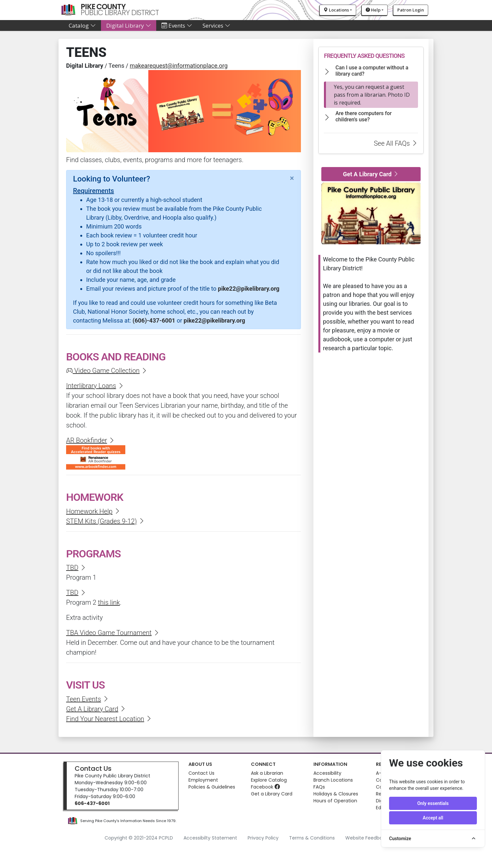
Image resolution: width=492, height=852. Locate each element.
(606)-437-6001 (154, 320)
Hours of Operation (335, 800)
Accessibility (327, 773)
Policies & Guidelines (211, 787)
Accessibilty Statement (210, 838)
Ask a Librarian (267, 773)
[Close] (292, 178)
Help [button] (373, 10)
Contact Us (93, 768)
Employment (203, 780)
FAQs (319, 787)
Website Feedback (366, 838)
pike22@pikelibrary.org (249, 288)
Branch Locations (333, 780)
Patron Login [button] (410, 10)
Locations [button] (336, 10)
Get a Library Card (271, 794)
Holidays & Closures (335, 794)
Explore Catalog (269, 780)
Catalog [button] (82, 25)
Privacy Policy (263, 838)
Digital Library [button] (128, 25)
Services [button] (216, 25)
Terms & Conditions (312, 838)
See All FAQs (396, 143)
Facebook (265, 787)
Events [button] (176, 25)
